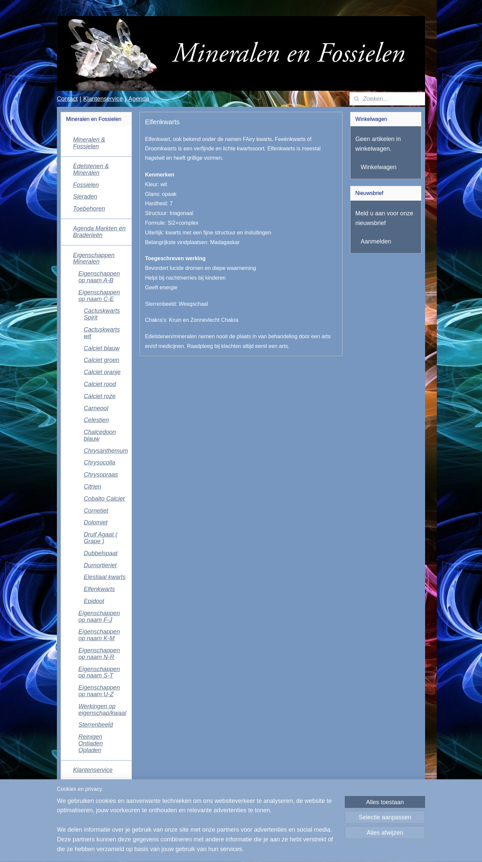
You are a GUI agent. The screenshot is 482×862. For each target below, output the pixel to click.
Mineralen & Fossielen (89, 143)
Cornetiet (96, 510)
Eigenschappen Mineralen (93, 258)
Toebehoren (89, 208)
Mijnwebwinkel (314, 850)
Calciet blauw (101, 348)
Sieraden (85, 196)
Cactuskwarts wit (102, 333)
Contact (67, 98)
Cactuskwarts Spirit (102, 314)
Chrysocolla (99, 462)
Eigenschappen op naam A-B (99, 277)
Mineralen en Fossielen (89, 825)
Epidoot (94, 601)
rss (240, 850)
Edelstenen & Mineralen (91, 169)
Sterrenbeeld (95, 724)
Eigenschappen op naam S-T (99, 672)
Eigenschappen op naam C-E (99, 295)
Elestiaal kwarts (105, 577)
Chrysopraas (101, 474)
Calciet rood (100, 384)
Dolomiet (95, 522)
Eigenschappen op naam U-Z (99, 691)
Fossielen (86, 185)
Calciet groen (101, 360)
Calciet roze (99, 396)
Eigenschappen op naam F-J (99, 616)
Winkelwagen (379, 167)
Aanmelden (376, 241)
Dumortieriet (100, 565)
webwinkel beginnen (262, 850)
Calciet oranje (102, 372)
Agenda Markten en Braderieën (99, 231)
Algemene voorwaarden (90, 797)
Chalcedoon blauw (100, 435)
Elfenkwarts (99, 589)
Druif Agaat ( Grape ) (100, 538)
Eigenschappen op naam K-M (99, 635)
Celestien (96, 420)
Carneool (96, 408)
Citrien (92, 486)
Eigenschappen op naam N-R (99, 653)
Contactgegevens (96, 782)
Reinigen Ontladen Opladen (90, 743)
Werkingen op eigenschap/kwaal (102, 709)
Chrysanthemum (106, 450)
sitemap (228, 850)
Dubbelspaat (100, 553)
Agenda (138, 98)
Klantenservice (103, 98)
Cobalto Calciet (104, 498)
